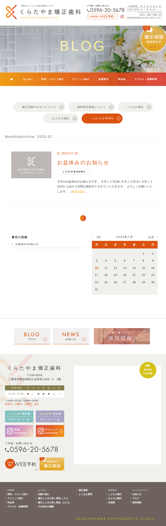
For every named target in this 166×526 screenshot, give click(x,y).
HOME (10, 490)
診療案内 (104, 79)
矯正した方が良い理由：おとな (54, 502)
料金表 (122, 79)
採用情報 (136, 502)
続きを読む (78, 191)
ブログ (135, 498)
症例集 (111, 502)
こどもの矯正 (115, 494)
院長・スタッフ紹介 (52, 79)
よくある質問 (85, 494)
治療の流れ (43, 494)
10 (96, 267)
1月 (98, 237)
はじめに (28, 79)
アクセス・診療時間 (145, 79)
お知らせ (136, 494)
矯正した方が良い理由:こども (53, 498)
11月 (151, 237)
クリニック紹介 (80, 79)
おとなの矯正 (115, 498)
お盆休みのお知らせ (83, 162)
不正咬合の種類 (46, 506)
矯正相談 (83, 490)
